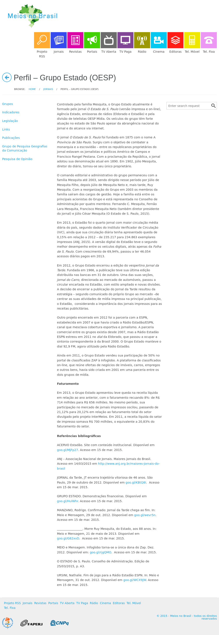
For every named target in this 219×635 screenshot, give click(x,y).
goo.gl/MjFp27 (67, 450)
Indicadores (10, 112)
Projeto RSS (12, 603)
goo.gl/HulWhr (67, 501)
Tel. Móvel (134, 603)
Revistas (40, 603)
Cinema (105, 603)
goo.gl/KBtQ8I (136, 482)
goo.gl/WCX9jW (134, 580)
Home (32, 89)
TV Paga (82, 603)
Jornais (48, 89)
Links (6, 129)
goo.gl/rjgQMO (100, 552)
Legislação (10, 121)
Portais (53, 603)
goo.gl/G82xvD (68, 538)
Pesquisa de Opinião (17, 159)
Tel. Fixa (10, 608)
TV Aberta (67, 603)
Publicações (11, 137)
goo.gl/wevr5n (144, 515)
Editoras (119, 603)
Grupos (7, 104)
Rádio (94, 603)
